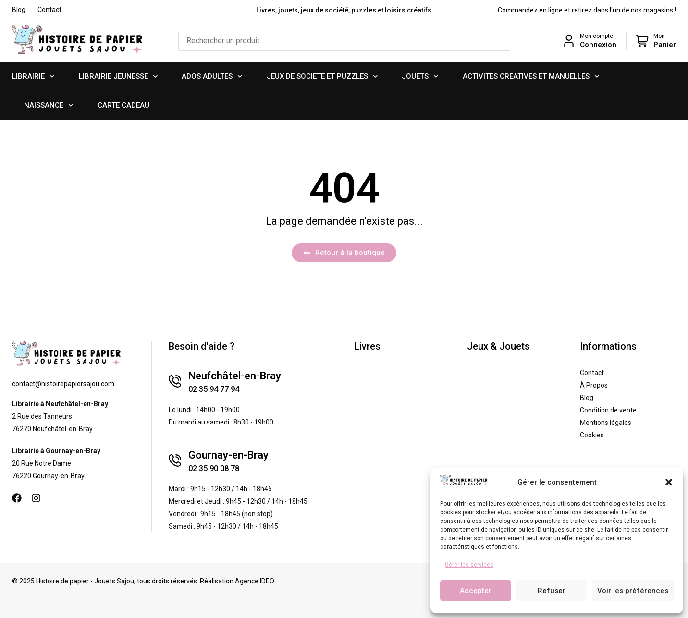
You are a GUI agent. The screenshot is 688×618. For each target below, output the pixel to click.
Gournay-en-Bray (228, 455)
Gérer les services (469, 564)
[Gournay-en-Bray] (175, 460)
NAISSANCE (49, 105)
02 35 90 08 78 (213, 468)
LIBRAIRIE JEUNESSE (118, 76)
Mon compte (596, 36)
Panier (664, 44)
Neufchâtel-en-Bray (234, 376)
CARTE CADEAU (123, 105)
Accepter (475, 590)
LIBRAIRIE (33, 76)
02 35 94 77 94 (213, 389)
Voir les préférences (632, 590)
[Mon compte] (569, 41)
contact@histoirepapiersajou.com (63, 384)
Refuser (551, 590)
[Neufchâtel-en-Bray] (175, 381)
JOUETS (420, 76)
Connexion (598, 44)
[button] (669, 482)
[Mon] (642, 41)
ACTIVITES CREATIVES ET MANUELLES (531, 76)
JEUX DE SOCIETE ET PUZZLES (322, 76)
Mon (659, 36)
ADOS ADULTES (212, 76)
